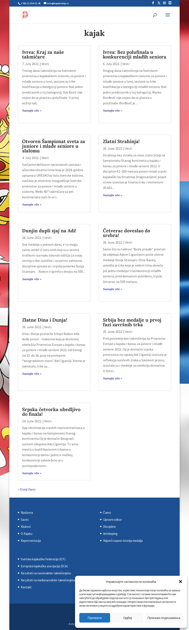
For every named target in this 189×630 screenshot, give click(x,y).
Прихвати (95, 618)
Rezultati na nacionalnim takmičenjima (46, 573)
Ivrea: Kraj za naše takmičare (43, 54)
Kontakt (26, 587)
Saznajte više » (31, 110)
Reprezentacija (31, 541)
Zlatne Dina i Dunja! (44, 320)
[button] (180, 581)
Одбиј (127, 618)
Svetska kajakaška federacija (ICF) (43, 559)
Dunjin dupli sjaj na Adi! (49, 231)
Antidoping (110, 534)
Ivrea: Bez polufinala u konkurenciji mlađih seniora (134, 54)
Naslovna (27, 513)
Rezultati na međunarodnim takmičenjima (48, 580)
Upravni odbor (112, 520)
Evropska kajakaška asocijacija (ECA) (44, 566)
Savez (25, 520)
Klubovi (26, 527)
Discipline (109, 527)
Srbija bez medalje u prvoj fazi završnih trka (132, 322)
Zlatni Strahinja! (121, 141)
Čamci (107, 513)
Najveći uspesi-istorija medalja (123, 541)
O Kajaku (26, 534)
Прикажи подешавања (164, 618)
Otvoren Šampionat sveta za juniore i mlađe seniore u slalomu (53, 146)
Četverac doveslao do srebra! (126, 233)
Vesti (45, 64)
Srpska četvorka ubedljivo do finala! (51, 411)
